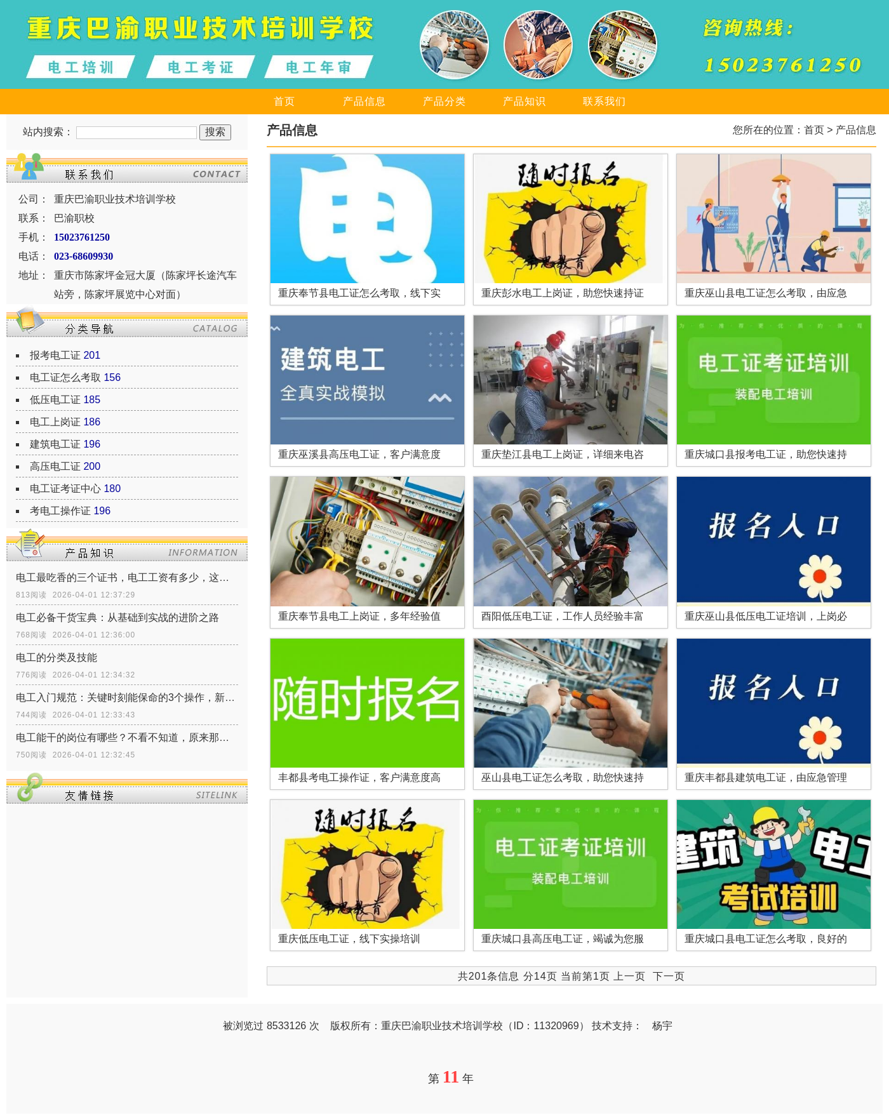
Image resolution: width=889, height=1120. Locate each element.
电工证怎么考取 (65, 377)
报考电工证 (55, 355)
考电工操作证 (60, 510)
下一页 (669, 976)
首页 (284, 101)
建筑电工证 (55, 444)
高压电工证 (55, 466)
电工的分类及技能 (56, 657)
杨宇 (662, 1025)
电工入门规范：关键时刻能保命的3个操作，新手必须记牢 (127, 697)
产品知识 (524, 101)
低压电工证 (55, 399)
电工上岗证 (55, 422)
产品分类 (444, 101)
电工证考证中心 (65, 488)
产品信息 (364, 101)
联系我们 (604, 101)
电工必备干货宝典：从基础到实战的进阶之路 (117, 617)
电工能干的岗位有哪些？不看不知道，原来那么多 (127, 737)
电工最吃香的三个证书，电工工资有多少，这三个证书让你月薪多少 (127, 577)
